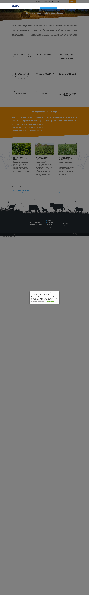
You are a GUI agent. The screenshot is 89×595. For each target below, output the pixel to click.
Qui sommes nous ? (62, 5)
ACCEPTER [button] (50, 301)
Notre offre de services (26, 5)
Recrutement (70, 5)
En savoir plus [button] (34, 301)
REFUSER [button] (41, 301)
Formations (36, 5)
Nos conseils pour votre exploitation (47, 5)
